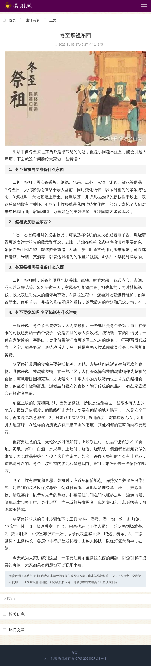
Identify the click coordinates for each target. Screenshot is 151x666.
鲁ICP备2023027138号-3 (89, 658)
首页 (12, 20)
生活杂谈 (32, 20)
